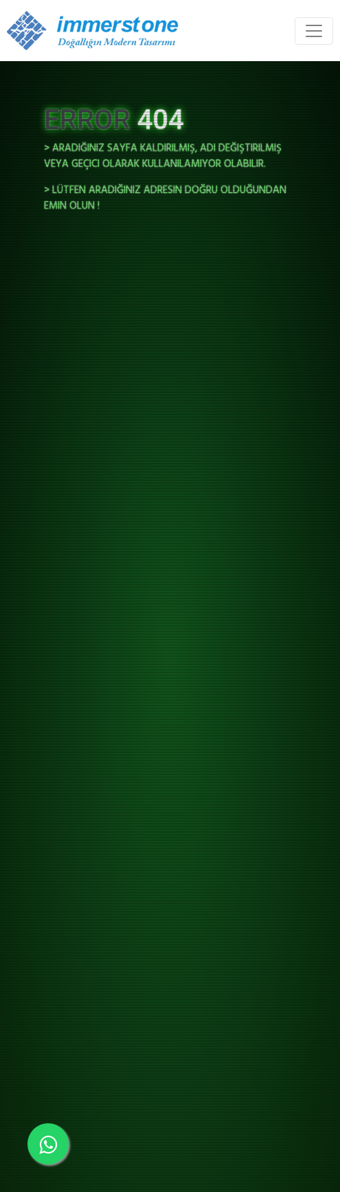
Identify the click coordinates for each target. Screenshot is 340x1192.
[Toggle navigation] (314, 31)
